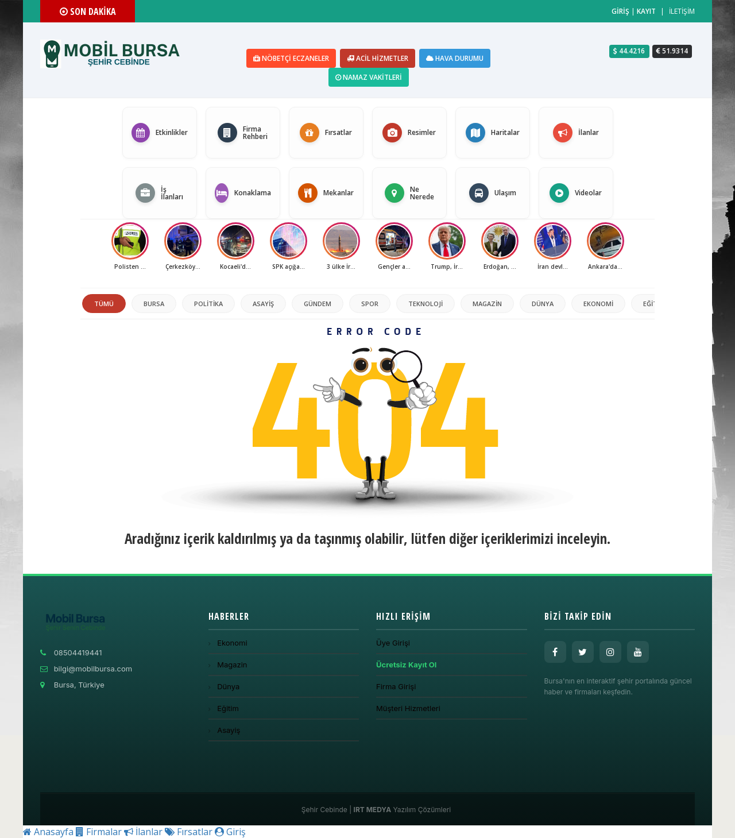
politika (208, 303)
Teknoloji (425, 303)
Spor (369, 303)
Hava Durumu (454, 58)
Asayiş (263, 303)
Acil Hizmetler (377, 58)
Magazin (487, 303)
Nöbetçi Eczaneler (291, 58)
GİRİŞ (620, 11)
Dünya (543, 303)
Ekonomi (598, 303)
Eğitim (654, 303)
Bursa (154, 303)
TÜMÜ (104, 303)
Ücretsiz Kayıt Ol (406, 664)
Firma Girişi (396, 686)
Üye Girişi (393, 642)
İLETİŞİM (682, 11)
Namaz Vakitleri (368, 77)
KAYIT (646, 11)
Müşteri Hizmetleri (408, 708)
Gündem (317, 303)
